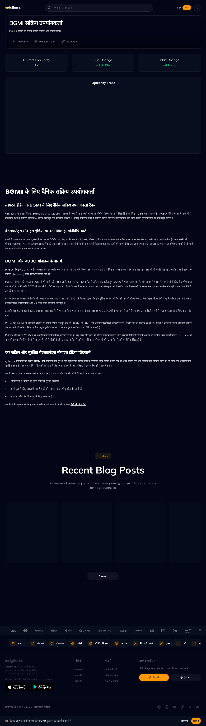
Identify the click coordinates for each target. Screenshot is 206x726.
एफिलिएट (79, 675)
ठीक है (196, 720)
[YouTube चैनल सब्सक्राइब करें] (197, 707)
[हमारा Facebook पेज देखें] (159, 707)
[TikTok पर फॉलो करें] (182, 707)
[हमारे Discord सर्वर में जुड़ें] (174, 707)
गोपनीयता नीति (111, 675)
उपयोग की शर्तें (111, 669)
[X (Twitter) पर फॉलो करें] (190, 707)
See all (103, 576)
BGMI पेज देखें (78, 404)
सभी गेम (78, 681)
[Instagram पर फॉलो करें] (167, 707)
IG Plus (79, 669)
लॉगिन (187, 7)
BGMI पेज (39, 361)
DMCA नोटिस (111, 681)
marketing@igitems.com (41, 679)
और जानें (184, 720)
